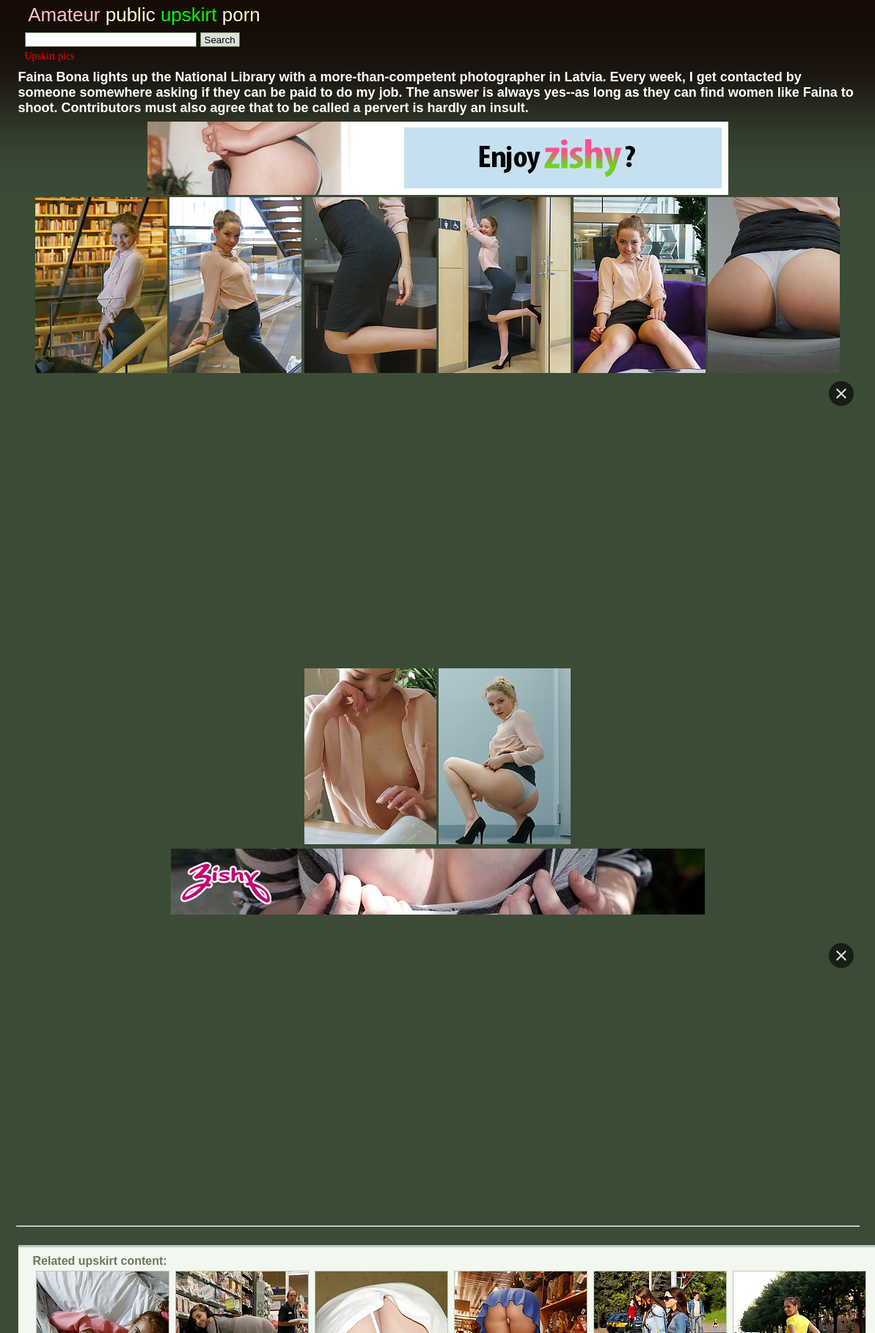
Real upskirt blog (548, 1047)
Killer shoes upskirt (241, 938)
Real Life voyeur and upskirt (215, 1063)
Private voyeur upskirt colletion (135, 1047)
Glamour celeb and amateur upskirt (437, 1063)
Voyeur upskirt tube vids (697, 1047)
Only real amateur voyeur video (665, 1063)
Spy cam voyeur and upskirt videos (365, 1047)
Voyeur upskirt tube (115, 1022)
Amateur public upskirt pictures (381, 1102)
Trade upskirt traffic (454, 1125)
